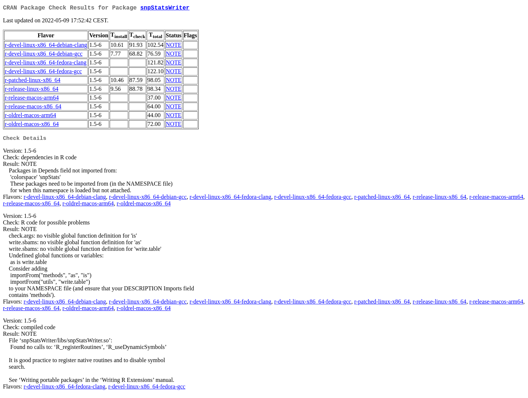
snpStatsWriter (164, 9)
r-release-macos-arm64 (32, 99)
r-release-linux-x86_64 (31, 90)
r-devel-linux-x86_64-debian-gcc (43, 55)
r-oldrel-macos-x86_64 (32, 125)
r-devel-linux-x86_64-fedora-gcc (43, 73)
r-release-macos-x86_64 (33, 108)
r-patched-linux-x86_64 (32, 81)
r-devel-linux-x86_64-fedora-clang (46, 64)
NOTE (174, 46)
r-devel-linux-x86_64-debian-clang (46, 46)
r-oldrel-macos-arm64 (30, 117)
